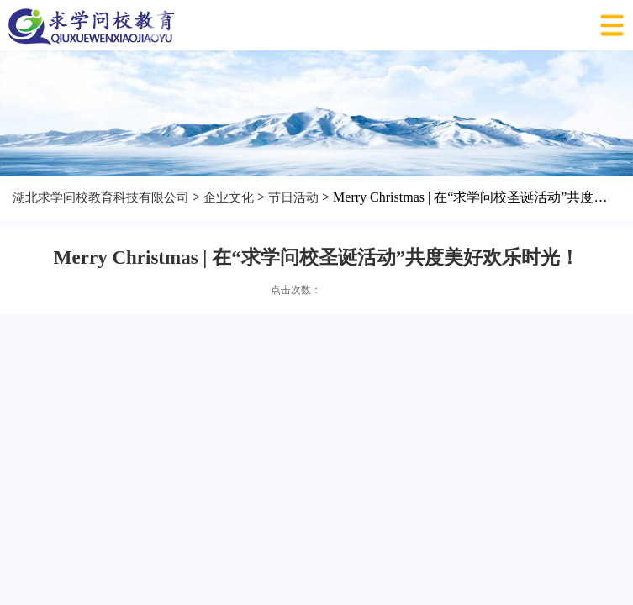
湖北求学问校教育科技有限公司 (101, 197)
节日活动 (293, 197)
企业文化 (228, 197)
